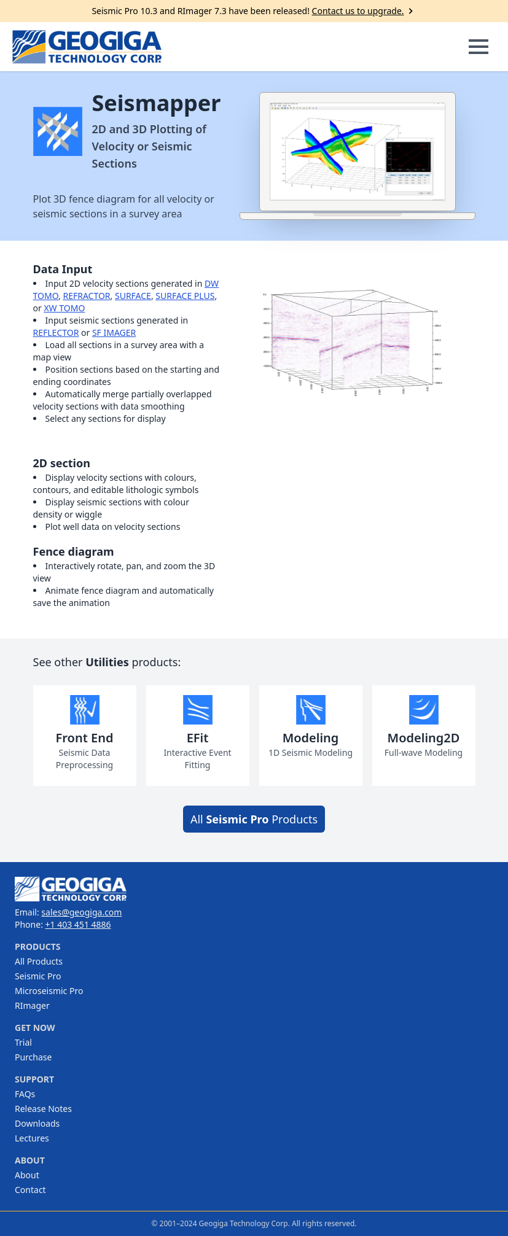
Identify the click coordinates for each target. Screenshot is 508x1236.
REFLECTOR (56, 332)
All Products (254, 819)
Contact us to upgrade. (364, 11)
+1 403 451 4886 (78, 924)
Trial (23, 1042)
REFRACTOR (86, 295)
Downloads (37, 1123)
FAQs (25, 1094)
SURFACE (133, 295)
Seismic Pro (38, 976)
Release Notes (43, 1108)
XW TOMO (64, 308)
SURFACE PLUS (184, 295)
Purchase (33, 1057)
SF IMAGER (114, 332)
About (27, 1175)
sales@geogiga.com (81, 912)
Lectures (32, 1138)
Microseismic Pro (49, 991)
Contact (30, 1189)
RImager (32, 1005)
